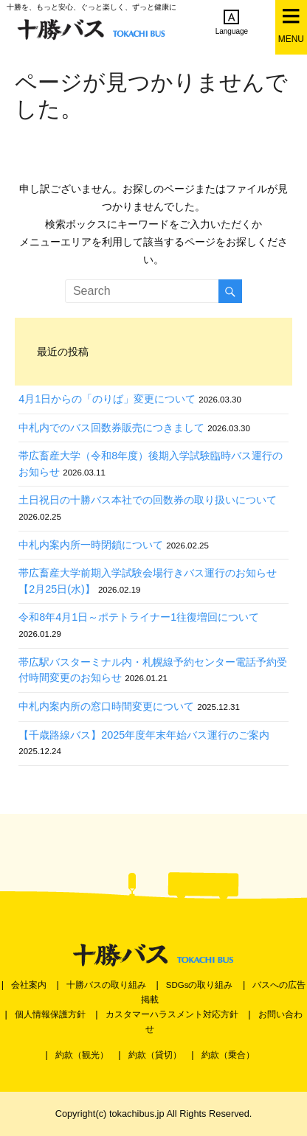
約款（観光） (81, 1054)
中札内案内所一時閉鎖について (90, 545)
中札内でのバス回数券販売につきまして (111, 427)
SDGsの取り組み (199, 984)
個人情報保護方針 (50, 1014)
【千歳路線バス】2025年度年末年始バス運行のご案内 (143, 735)
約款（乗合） (228, 1054)
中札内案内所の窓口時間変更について (106, 706)
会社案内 (28, 984)
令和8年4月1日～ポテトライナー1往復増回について (138, 617)
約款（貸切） (155, 1054)
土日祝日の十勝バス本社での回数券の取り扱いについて (147, 500)
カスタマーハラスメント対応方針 (172, 1014)
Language (232, 22)
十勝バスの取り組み (106, 984)
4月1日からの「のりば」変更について (107, 399)
